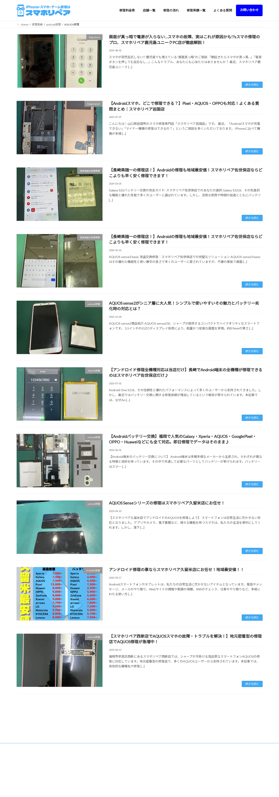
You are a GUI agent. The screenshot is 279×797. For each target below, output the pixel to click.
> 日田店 (90, 768)
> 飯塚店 (90, 776)
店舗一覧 (87, 737)
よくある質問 (217, 760)
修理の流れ (215, 745)
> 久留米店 (91, 745)
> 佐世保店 (91, 783)
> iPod (151, 759)
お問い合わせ (217, 768)
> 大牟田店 (91, 791)
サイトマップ (217, 783)
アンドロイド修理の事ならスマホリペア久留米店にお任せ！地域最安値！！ (176, 569)
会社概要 (214, 776)
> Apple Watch (156, 766)
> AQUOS (154, 788)
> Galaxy (153, 781)
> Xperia (153, 774)
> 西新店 (90, 753)
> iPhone (153, 745)
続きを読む (252, 84)
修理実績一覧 (217, 753)
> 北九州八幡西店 (95, 760)
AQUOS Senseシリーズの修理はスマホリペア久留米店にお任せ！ (167, 503)
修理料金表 (152, 737)
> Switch (153, 752)
